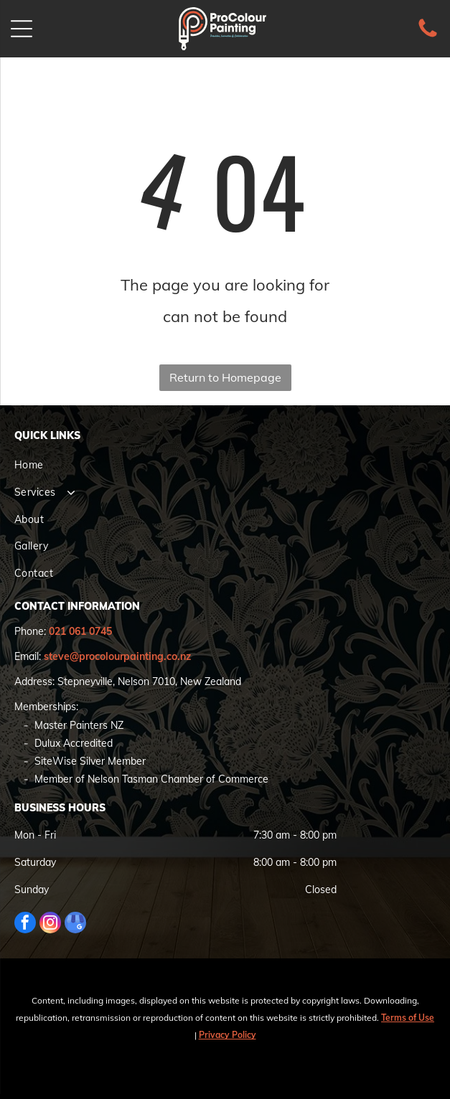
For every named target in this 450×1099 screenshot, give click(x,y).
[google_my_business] (75, 924)
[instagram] (50, 924)
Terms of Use (407, 1017)
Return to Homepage (225, 377)
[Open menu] (21, 28)
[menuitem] (225, 465)
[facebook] (25, 924)
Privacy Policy (227, 1034)
